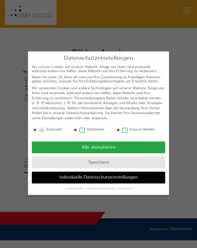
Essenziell (50, 126)
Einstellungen (52, 115)
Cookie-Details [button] (75, 185)
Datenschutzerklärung (84, 110)
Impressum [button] (125, 185)
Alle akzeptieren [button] (98, 144)
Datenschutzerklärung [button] (101, 185)
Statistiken (92, 126)
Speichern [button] (98, 159)
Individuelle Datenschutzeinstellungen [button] (98, 174)
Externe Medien (138, 126)
